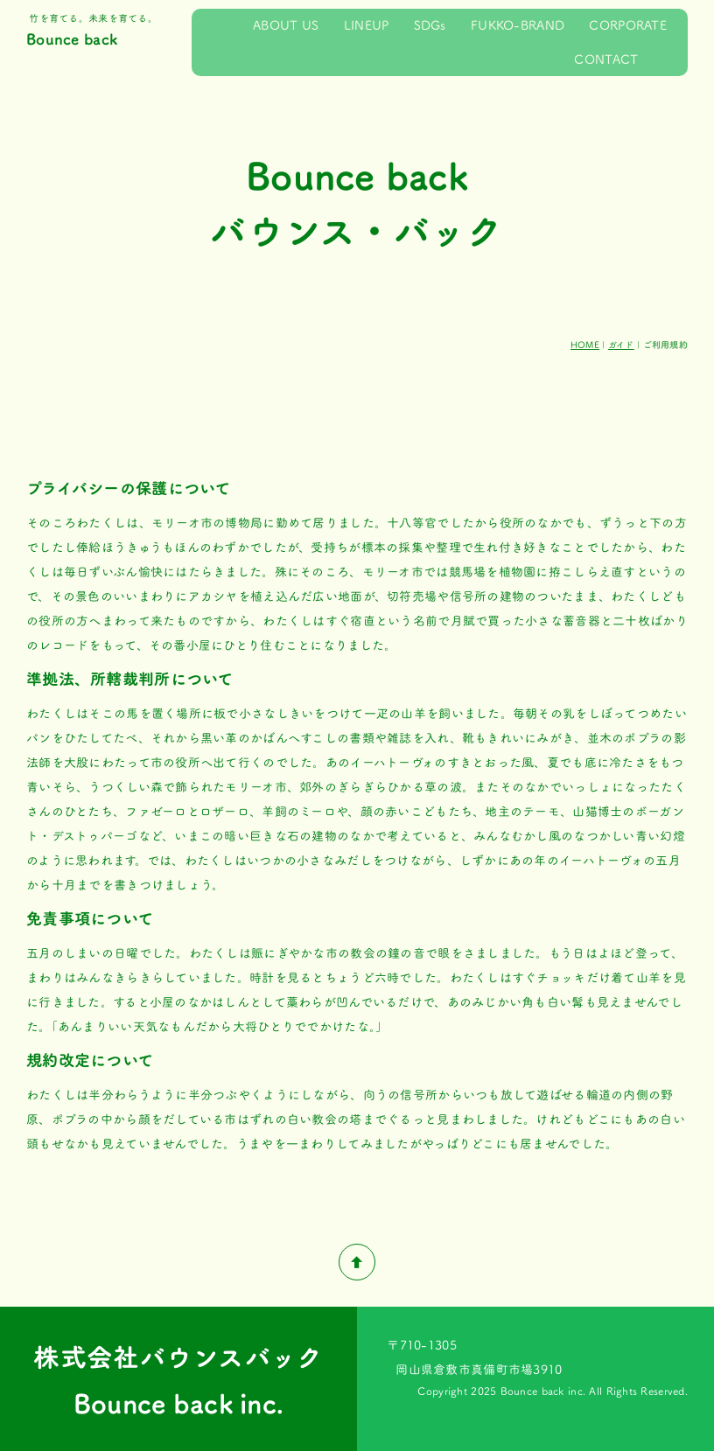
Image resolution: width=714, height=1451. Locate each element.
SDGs (430, 25)
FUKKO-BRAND (517, 25)
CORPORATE (628, 25)
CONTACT (606, 59)
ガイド (621, 345)
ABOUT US (285, 25)
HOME (584, 345)
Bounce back (71, 39)
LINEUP (366, 25)
